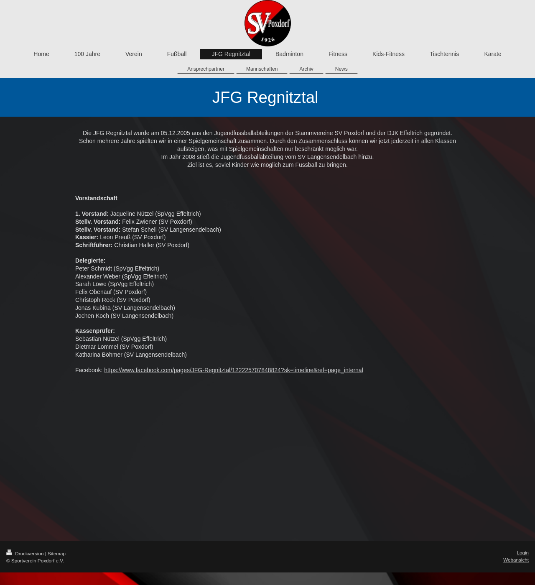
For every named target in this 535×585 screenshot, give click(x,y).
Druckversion (25, 553)
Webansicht (516, 559)
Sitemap (57, 553)
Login (523, 552)
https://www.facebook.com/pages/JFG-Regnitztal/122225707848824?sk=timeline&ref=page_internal (233, 370)
